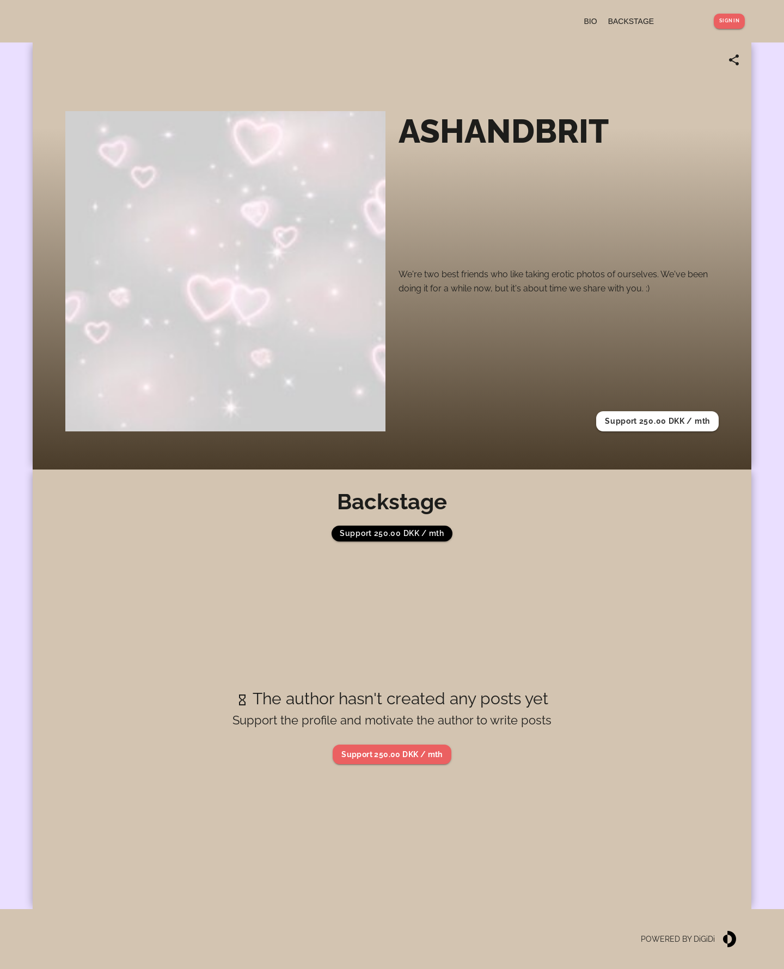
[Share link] (734, 60)
